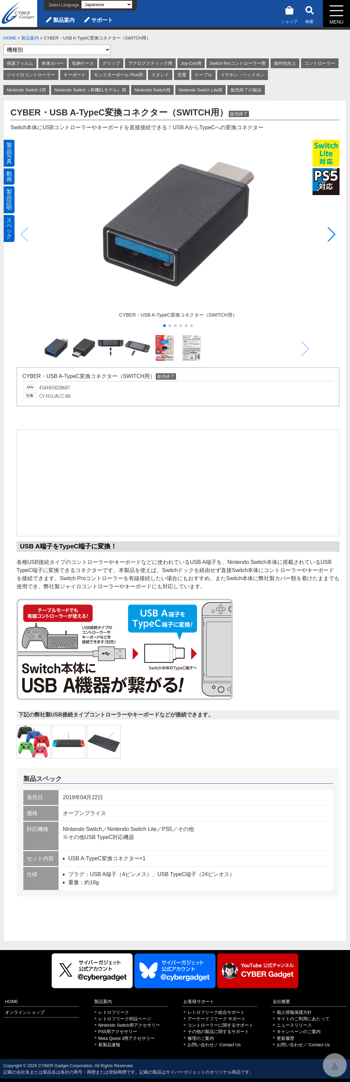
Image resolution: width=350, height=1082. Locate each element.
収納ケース (83, 63)
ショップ (289, 13)
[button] (331, 234)
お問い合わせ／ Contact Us (214, 1044)
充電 (181, 74)
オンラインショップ (25, 1012)
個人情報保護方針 (294, 1012)
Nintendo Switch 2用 (26, 89)
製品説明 (9, 200)
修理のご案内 (201, 1038)
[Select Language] (106, 4)
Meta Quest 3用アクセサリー (126, 1038)
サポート (102, 20)
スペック (9, 228)
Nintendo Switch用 (152, 89)
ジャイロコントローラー (31, 74)
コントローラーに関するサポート (220, 1025)
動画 (9, 176)
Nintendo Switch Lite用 (201, 89)
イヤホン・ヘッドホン (243, 74)
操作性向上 (285, 63)
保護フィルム (20, 63)
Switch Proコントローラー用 (238, 63)
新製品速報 (109, 1044)
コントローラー (319, 63)
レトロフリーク (113, 1012)
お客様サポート (198, 1001)
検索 (309, 13)
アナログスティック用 (150, 63)
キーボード (74, 74)
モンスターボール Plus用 (118, 74)
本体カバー (53, 63)
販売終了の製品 (246, 89)
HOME (9, 37)
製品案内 (64, 20)
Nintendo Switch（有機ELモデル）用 (90, 89)
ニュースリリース (294, 1025)
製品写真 (9, 153)
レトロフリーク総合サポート (216, 1012)
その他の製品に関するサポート (218, 1031)
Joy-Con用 (191, 63)
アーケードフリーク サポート (217, 1018)
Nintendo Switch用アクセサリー (129, 1025)
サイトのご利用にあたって (303, 1018)
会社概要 (281, 1001)
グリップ (111, 63)
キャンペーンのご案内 (299, 1031)
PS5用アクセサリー (117, 1031)
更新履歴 (285, 1038)
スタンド (160, 74)
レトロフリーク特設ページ (124, 1018)
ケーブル (203, 74)
